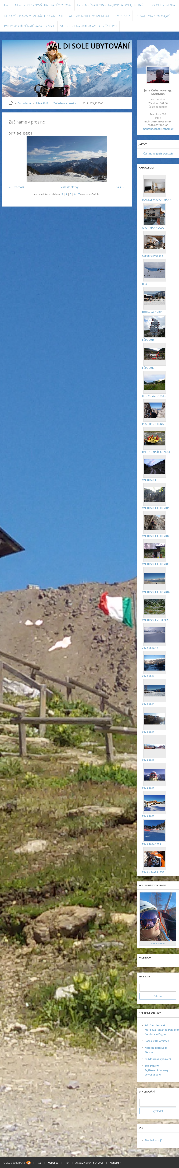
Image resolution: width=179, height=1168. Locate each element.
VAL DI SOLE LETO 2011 (156, 508)
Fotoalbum (24, 103)
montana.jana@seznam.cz (158, 128)
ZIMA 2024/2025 (151, 844)
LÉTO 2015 (148, 339)
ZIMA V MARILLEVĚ (153, 872)
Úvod (6, 5)
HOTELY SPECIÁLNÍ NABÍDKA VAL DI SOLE (29, 26)
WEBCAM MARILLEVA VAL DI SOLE (90, 16)
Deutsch (168, 153)
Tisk (67, 1162)
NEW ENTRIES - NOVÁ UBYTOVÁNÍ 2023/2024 (43, 5)
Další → (120, 187)
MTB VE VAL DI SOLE (154, 395)
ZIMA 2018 (42, 103)
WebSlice (53, 1162)
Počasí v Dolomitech (157, 1041)
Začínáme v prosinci (65, 103)
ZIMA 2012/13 (150, 648)
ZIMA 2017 (148, 760)
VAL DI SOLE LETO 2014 (156, 564)
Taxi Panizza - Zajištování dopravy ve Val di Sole (157, 1070)
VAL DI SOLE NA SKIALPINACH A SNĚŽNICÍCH (88, 26)
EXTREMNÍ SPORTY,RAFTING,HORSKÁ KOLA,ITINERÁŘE (111, 5)
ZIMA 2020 (148, 816)
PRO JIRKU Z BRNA (153, 423)
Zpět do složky (69, 187)
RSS (39, 1162)
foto (144, 283)
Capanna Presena (152, 255)
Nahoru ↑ (115, 1162)
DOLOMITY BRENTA (163, 5)
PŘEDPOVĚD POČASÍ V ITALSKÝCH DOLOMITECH (33, 16)
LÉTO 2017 (148, 367)
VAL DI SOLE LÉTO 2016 (156, 592)
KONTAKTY (123, 16)
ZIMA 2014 (148, 676)
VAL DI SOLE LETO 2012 (156, 536)
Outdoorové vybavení (158, 1059)
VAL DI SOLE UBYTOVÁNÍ (89, 46)
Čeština (147, 153)
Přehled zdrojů (153, 1140)
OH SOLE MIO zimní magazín (153, 16)
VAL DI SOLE (149, 480)
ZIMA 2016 (148, 732)
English (157, 153)
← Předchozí (16, 187)
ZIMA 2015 (148, 704)
